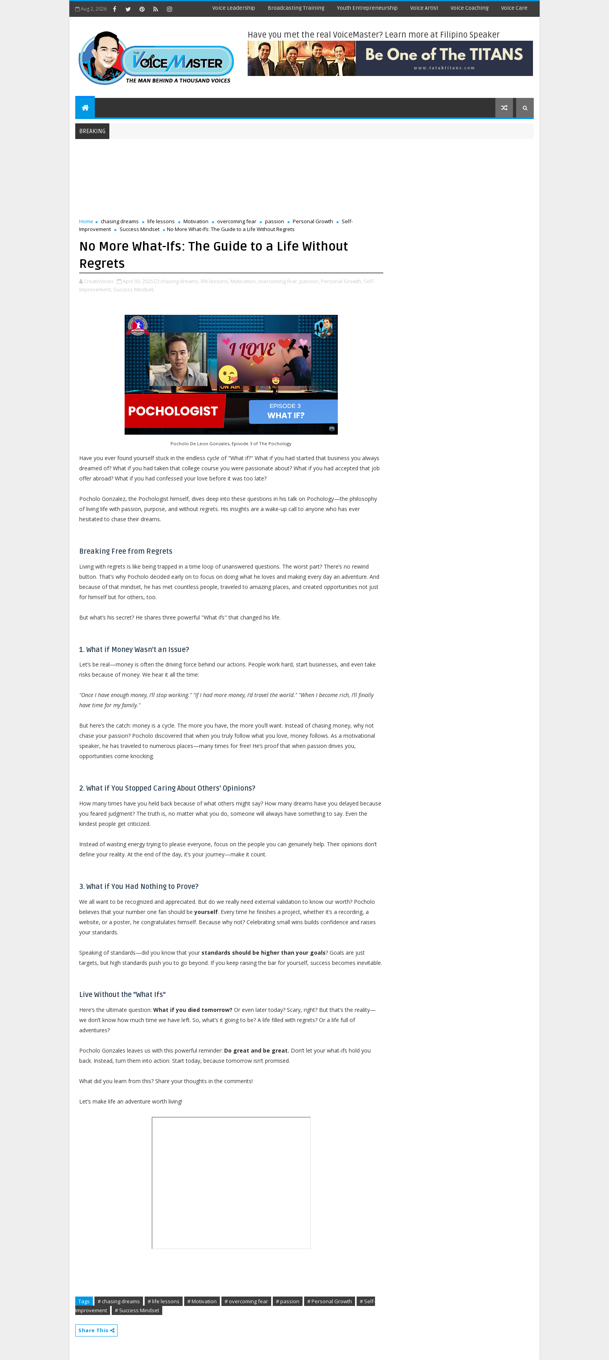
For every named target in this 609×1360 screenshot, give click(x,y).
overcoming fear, (278, 281)
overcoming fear (236, 221)
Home (86, 221)
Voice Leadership (233, 8)
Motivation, (243, 281)
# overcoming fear (246, 1301)
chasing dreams (120, 221)
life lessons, (215, 281)
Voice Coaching (470, 8)
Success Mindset (140, 229)
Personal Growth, (341, 281)
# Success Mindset (137, 1310)
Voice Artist (424, 8)
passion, (309, 281)
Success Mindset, (133, 289)
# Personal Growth (329, 1301)
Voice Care (514, 8)
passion (274, 221)
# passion (287, 1301)
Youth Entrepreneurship (367, 8)
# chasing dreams (119, 1301)
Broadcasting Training (296, 8)
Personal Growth (313, 221)
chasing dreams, (179, 281)
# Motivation (202, 1301)
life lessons (161, 221)
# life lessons (163, 1301)
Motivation (195, 221)
